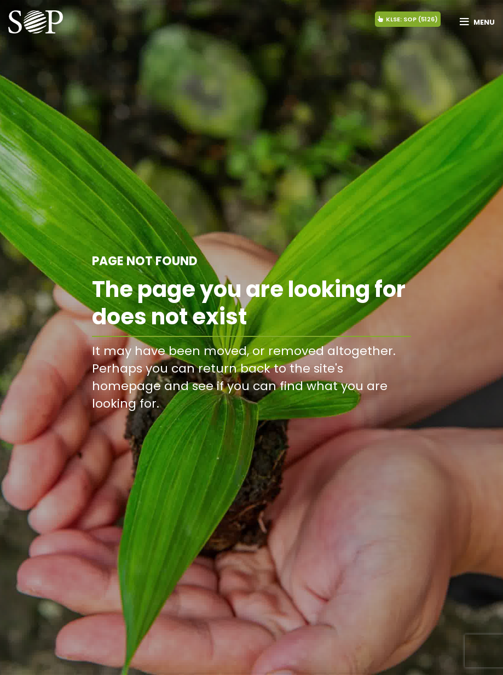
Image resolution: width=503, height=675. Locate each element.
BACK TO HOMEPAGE (355, 428)
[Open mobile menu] (477, 22)
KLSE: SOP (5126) (408, 19)
